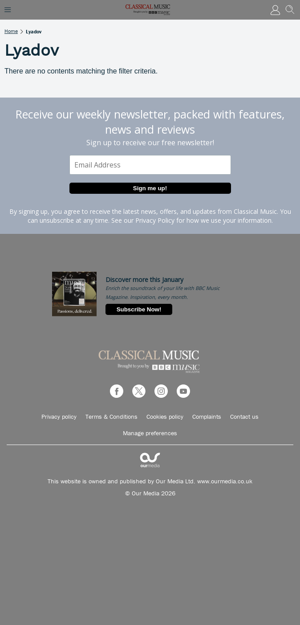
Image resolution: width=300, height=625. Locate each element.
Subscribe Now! (139, 309)
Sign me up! (150, 188)
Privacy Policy (154, 220)
